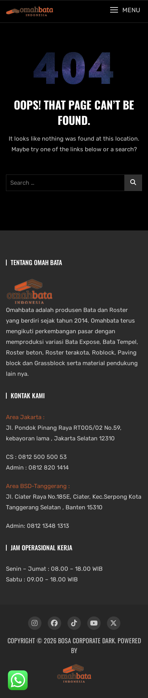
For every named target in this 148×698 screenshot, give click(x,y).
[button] (125, 10)
